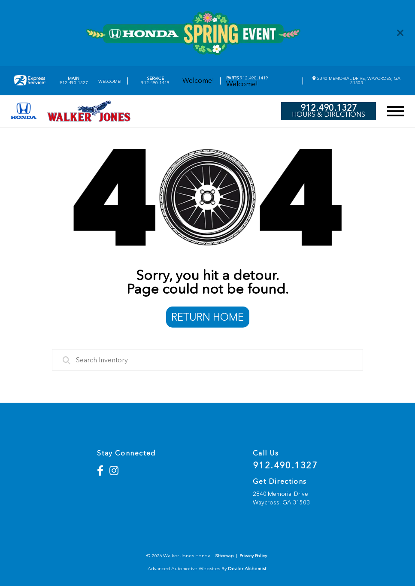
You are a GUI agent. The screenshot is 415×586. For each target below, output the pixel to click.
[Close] (400, 33)
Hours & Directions (328, 114)
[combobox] (207, 359)
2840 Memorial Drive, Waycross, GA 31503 (356, 80)
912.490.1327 (74, 80)
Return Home (207, 317)
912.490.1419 (155, 80)
